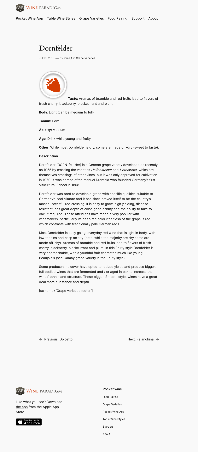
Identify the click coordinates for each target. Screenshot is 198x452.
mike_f (68, 58)
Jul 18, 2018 (47, 58)
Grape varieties (85, 58)
